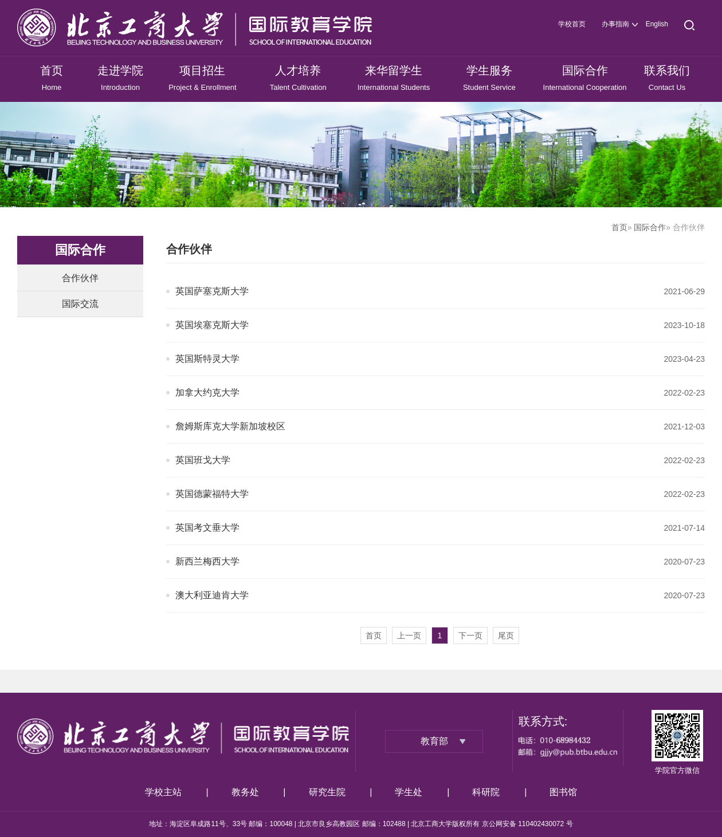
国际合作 (650, 227)
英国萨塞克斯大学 (212, 291)
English (657, 24)
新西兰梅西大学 (207, 561)
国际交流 (80, 304)
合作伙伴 (80, 278)
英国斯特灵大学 (207, 359)
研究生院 (327, 792)
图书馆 (563, 792)
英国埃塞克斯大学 (212, 325)
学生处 (408, 792)
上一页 (409, 635)
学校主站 (163, 792)
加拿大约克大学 (207, 392)
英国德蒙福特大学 (212, 494)
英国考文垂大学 (207, 527)
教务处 (245, 792)
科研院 (486, 792)
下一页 (470, 635)
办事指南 (615, 24)
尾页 (506, 635)
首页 (619, 227)
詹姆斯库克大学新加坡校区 (230, 426)
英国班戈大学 (202, 460)
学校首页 (572, 24)
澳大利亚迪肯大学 (212, 595)
